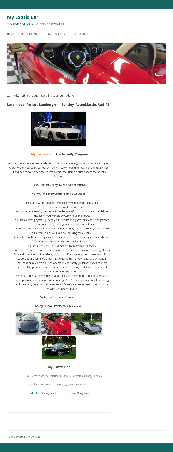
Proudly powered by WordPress (23, 436)
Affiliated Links (29, 34)
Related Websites (55, 34)
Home (10, 34)
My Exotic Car (23, 17)
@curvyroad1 (48, 393)
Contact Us (79, 34)
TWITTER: (34, 393)
